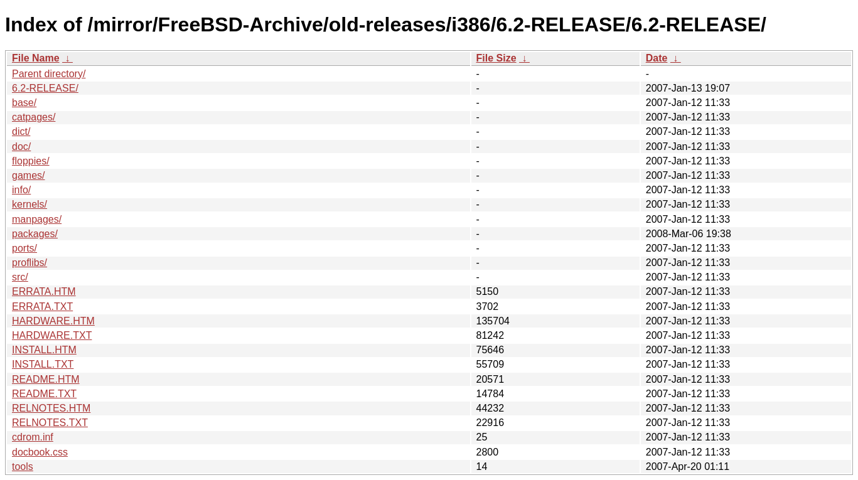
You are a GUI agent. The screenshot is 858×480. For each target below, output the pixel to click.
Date (657, 58)
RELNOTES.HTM (51, 408)
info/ (21, 189)
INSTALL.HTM (44, 349)
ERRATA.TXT (42, 306)
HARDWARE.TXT (52, 335)
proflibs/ (29, 262)
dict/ (21, 131)
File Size (496, 58)
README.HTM (46, 379)
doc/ (21, 146)
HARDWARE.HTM (53, 321)
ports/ (24, 248)
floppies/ (31, 161)
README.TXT (44, 393)
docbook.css (40, 452)
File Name (36, 58)
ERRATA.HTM (44, 291)
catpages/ (33, 117)
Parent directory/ (48, 73)
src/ (20, 277)
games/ (28, 175)
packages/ (35, 233)
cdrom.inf (32, 437)
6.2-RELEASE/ (45, 88)
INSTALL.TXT (42, 364)
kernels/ (29, 204)
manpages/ (37, 219)
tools (22, 466)
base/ (24, 102)
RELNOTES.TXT (50, 422)
